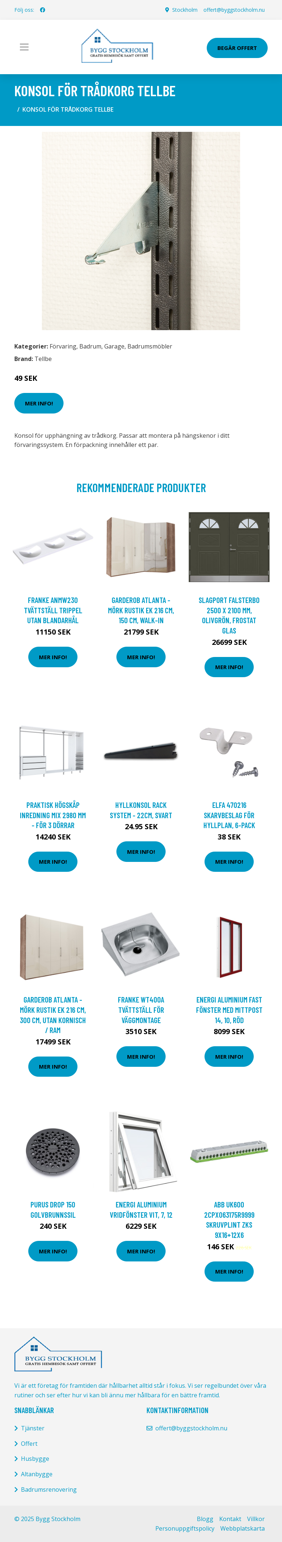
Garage (114, 346)
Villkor (256, 1519)
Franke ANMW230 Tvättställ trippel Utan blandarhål (53, 610)
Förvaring (63, 346)
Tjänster (32, 1428)
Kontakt (230, 1519)
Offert (29, 1444)
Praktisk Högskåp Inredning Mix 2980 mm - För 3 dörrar (53, 815)
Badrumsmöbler (149, 346)
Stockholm (185, 9)
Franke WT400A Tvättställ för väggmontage (141, 1009)
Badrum (90, 346)
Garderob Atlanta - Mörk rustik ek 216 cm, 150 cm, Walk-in (141, 610)
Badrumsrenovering (49, 1489)
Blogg (205, 1519)
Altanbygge (37, 1474)
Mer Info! (39, 403)
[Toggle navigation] (24, 47)
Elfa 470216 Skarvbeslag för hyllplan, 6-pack (229, 815)
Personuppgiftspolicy (184, 1528)
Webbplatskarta (242, 1528)
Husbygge (35, 1459)
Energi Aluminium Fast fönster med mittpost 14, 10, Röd (229, 1009)
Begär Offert (237, 47)
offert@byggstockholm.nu (234, 9)
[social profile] (42, 10)
